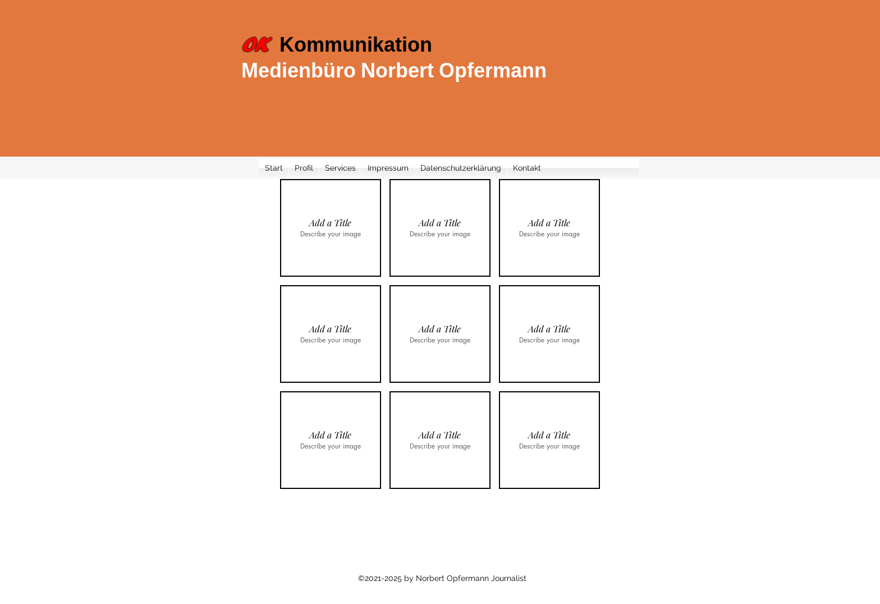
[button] (330, 228)
